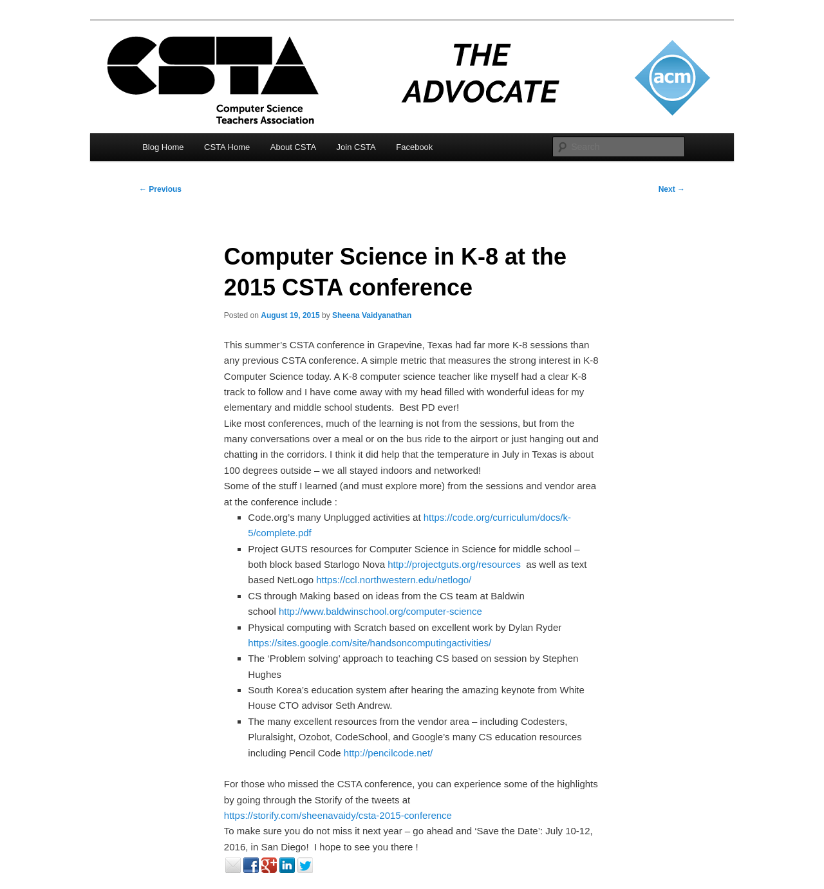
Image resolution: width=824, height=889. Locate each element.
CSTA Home (227, 147)
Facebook (414, 147)
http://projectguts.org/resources (454, 564)
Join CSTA (356, 147)
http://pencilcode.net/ (388, 752)
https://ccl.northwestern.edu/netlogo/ (393, 579)
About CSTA (293, 147)
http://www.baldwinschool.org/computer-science (380, 611)
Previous (160, 189)
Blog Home (162, 147)
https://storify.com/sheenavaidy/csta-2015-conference (338, 815)
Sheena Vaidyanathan (371, 315)
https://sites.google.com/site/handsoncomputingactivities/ (369, 642)
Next (672, 189)
